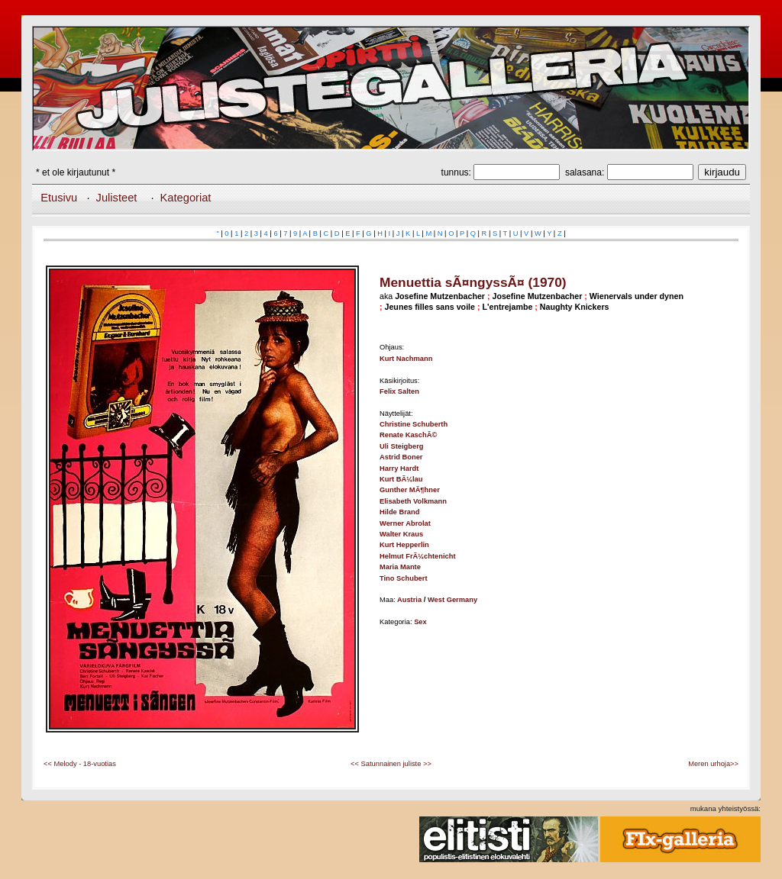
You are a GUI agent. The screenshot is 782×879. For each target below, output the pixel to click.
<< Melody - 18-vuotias (80, 764)
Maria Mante (400, 567)
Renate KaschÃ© (408, 435)
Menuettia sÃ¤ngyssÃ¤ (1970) (473, 282)
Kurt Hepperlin (404, 545)
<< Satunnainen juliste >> (391, 764)
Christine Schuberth (414, 424)
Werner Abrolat (405, 523)
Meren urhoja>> (713, 764)
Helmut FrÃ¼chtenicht (418, 556)
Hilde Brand (399, 512)
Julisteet (116, 198)
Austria (409, 600)
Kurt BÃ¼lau (401, 479)
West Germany (452, 600)
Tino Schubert (404, 578)
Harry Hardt (399, 468)
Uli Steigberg (402, 446)
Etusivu (58, 198)
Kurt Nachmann (406, 358)
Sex (420, 622)
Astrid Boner (401, 457)
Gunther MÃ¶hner (410, 490)
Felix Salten (399, 391)
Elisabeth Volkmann (413, 501)
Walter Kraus (401, 534)
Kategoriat (186, 198)
